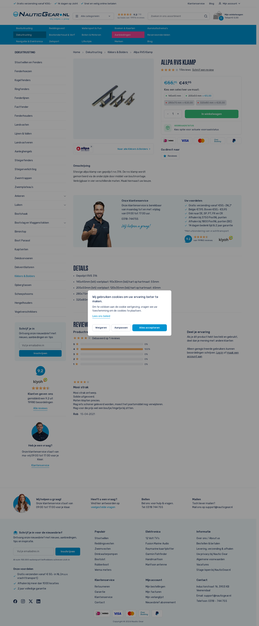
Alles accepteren (149, 327)
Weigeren (101, 327)
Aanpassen (121, 327)
